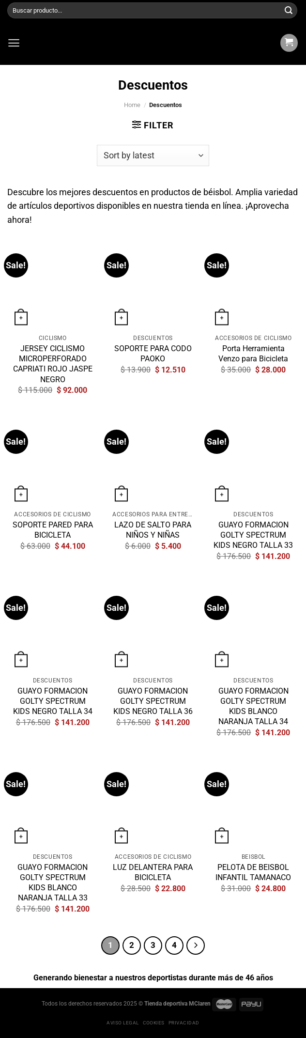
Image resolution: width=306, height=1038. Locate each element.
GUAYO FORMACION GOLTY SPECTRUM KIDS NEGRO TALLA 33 (253, 535)
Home (132, 104)
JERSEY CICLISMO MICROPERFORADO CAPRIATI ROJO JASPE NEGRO (52, 364)
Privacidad (183, 1022)
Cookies (154, 1022)
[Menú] (13, 43)
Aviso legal (122, 1022)
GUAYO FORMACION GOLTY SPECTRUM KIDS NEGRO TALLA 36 (153, 701)
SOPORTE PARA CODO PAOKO (153, 353)
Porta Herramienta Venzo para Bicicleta (253, 353)
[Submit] (288, 10)
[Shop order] (153, 155)
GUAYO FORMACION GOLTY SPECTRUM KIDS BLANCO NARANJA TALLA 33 (52, 882)
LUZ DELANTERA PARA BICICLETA (153, 872)
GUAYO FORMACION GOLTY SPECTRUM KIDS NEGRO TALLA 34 (52, 701)
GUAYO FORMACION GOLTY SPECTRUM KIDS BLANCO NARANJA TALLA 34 (253, 706)
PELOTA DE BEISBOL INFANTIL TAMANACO (253, 872)
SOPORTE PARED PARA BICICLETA (53, 530)
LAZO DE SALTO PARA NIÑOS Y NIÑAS (152, 530)
